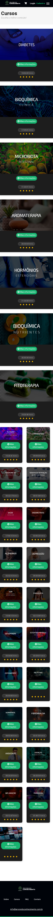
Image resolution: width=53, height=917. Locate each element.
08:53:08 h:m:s (10, 735)
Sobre (6, 899)
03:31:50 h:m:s (37, 735)
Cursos (17, 899)
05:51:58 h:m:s (37, 496)
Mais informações (27, 64)
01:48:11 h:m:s (37, 815)
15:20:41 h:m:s (10, 456)
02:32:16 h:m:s (10, 576)
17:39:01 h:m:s (26, 130)
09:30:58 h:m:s (37, 576)
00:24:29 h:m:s (10, 775)
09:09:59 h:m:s (37, 456)
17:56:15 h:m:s (10, 536)
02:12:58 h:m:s (37, 616)
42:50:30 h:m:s (26, 357)
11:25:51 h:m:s (26, 187)
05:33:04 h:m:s (26, 244)
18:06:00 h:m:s (26, 73)
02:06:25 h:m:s (37, 536)
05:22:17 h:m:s (10, 496)
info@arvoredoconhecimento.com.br (26, 909)
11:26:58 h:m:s (26, 301)
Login (32, 3)
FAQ (27, 899)
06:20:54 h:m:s (37, 775)
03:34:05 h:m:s (10, 655)
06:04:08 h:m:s (10, 695)
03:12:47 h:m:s (10, 815)
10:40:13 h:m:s (10, 616)
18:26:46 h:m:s (26, 414)
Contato (37, 899)
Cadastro (40, 3)
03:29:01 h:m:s (37, 655)
